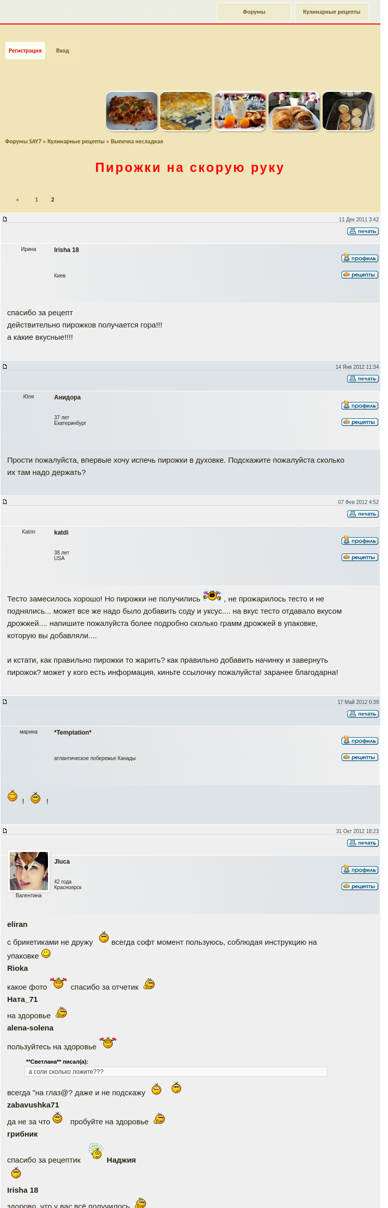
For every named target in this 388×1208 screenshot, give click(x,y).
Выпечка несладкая (137, 130)
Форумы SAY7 (23, 130)
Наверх (339, 1189)
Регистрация (25, 39)
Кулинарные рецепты (331, 11)
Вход (62, 39)
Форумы (254, 11)
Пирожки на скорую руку (190, 156)
